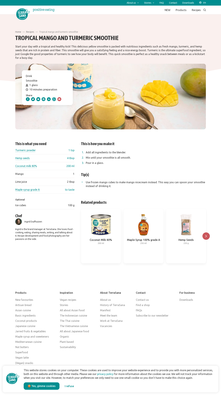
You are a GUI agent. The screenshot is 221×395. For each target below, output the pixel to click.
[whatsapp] (54, 99)
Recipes (30, 32)
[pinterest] (44, 99)
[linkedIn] (49, 99)
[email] (38, 99)
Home (18, 32)
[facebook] (28, 99)
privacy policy (105, 374)
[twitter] (33, 99)
